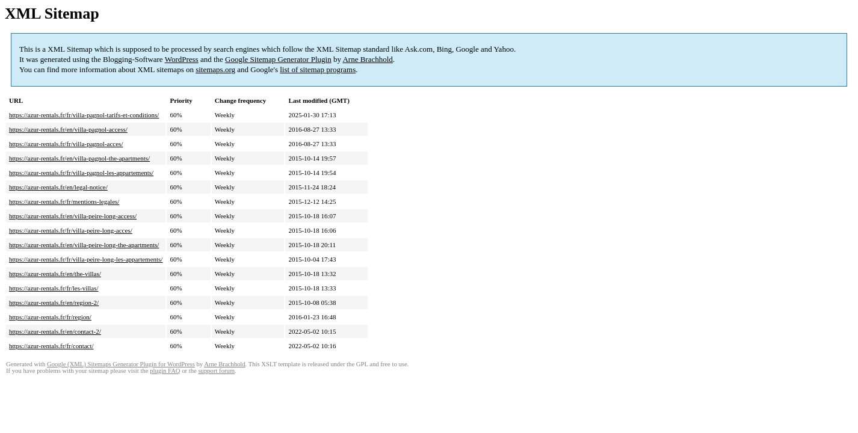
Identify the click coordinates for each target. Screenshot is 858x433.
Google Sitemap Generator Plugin (278, 59)
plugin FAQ (165, 370)
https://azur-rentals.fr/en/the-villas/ (55, 273)
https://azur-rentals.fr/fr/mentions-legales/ (64, 201)
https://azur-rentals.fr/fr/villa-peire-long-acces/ (70, 230)
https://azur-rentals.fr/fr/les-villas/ (54, 288)
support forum (216, 370)
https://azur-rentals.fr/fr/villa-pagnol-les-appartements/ (81, 172)
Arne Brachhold (367, 59)
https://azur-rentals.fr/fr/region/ (50, 317)
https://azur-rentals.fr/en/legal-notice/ (58, 187)
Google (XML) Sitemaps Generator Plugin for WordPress (121, 364)
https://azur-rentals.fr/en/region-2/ (54, 302)
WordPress (182, 59)
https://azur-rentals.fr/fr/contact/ (51, 345)
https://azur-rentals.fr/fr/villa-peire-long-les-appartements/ (85, 259)
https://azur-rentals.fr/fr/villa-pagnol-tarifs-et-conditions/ (84, 114)
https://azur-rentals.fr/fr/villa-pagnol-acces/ (66, 143)
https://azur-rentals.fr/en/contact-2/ (55, 331)
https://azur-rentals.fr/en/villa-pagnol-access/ (68, 129)
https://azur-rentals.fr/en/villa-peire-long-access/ (73, 216)
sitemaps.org (215, 69)
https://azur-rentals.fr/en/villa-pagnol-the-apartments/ (79, 158)
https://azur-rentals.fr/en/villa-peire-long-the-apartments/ (84, 244)
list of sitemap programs (318, 69)
